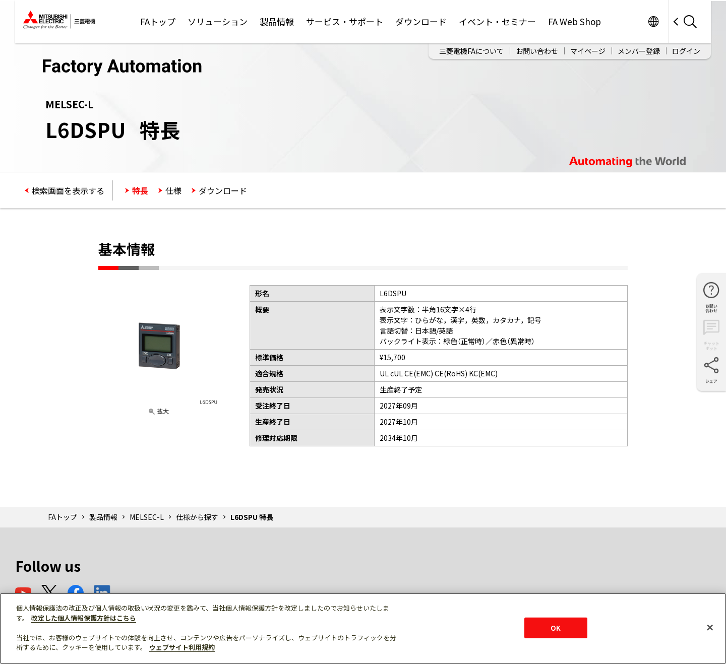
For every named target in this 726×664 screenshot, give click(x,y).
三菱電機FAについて (471, 51)
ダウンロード (421, 21)
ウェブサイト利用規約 (182, 647)
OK (556, 627)
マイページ (588, 51)
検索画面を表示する (68, 190)
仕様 (173, 190)
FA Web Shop (574, 21)
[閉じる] (710, 627)
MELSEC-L (147, 517)
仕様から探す (197, 517)
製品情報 (277, 21)
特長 (140, 190)
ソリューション (218, 21)
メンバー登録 (639, 51)
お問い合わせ (537, 51)
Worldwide (653, 21)
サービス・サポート (344, 21)
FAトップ (157, 21)
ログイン (686, 51)
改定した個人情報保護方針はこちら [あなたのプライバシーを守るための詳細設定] (83, 618)
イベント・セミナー (497, 21)
